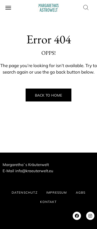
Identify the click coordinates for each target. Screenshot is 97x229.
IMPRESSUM (56, 192)
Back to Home (48, 95)
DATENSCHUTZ (25, 192)
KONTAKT (48, 202)
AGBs (81, 192)
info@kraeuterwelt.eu (34, 170)
